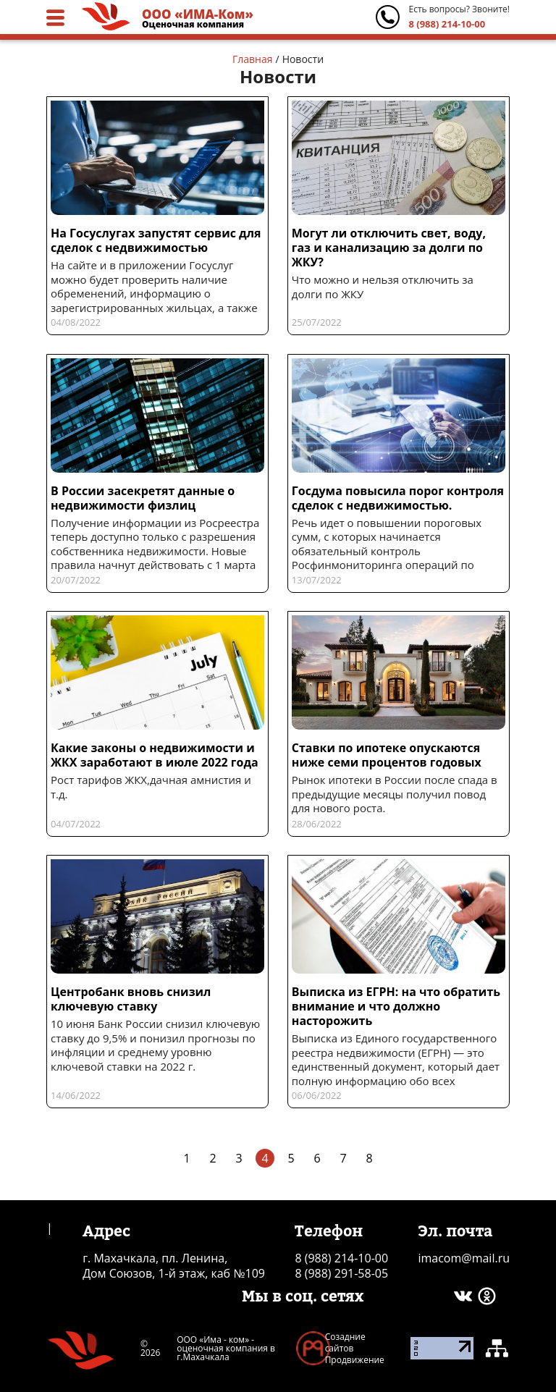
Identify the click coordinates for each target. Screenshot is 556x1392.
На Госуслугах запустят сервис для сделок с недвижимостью (156, 240)
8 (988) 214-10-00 (446, 23)
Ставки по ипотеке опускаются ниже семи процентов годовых (386, 755)
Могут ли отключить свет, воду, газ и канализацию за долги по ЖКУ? (389, 247)
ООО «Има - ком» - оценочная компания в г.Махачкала (226, 1349)
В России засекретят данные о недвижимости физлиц (143, 498)
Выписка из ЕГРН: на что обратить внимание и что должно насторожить (396, 1006)
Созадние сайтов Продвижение (354, 1348)
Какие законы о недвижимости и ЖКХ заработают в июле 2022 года (154, 755)
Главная (252, 59)
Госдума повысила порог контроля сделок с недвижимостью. (398, 498)
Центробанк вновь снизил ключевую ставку (131, 998)
